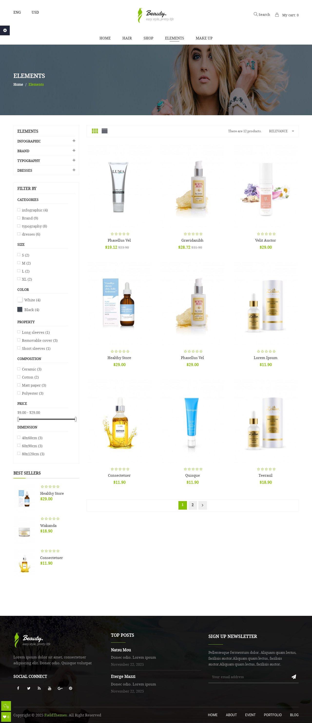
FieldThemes (55, 715)
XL (27, 279)
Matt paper (34, 385)
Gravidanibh (192, 240)
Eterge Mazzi (123, 676)
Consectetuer (51, 557)
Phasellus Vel (119, 240)
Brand (23, 151)
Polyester (32, 393)
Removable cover (40, 340)
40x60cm (32, 438)
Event (250, 715)
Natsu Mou (121, 650)
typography (28, 160)
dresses (24, 170)
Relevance (282, 130)
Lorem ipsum (265, 357)
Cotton (30, 377)
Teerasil (266, 475)
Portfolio (273, 715)
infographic (29, 141)
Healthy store (52, 493)
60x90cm (32, 446)
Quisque (192, 475)
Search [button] (262, 14)
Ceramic (31, 369)
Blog (294, 715)
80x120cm (33, 454)
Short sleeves (36, 348)
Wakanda (48, 525)
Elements (27, 131)
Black (31, 309)
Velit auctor (265, 240)
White (32, 300)
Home (213, 715)
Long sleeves (36, 332)
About (231, 715)
